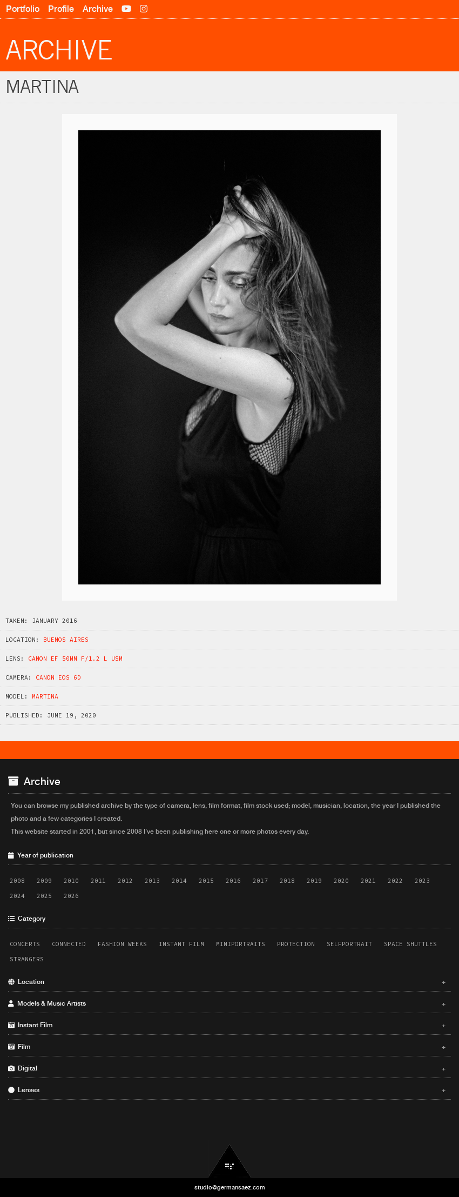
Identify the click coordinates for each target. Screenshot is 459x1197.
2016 (233, 881)
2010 (71, 881)
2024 (17, 896)
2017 (260, 881)
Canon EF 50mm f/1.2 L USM (75, 658)
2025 (44, 896)
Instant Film (181, 944)
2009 (44, 881)
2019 (314, 881)
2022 (395, 881)
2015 (206, 881)
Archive (98, 9)
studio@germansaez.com (229, 1187)
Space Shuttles (410, 944)
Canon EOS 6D (58, 677)
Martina (45, 696)
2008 (17, 881)
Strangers (27, 959)
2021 (368, 881)
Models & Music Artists (227, 1003)
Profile (61, 9)
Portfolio (22, 9)
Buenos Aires (66, 639)
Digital (227, 1068)
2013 (152, 881)
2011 (98, 881)
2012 (125, 881)
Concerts (25, 944)
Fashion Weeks (122, 944)
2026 (71, 896)
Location (227, 982)
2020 (341, 881)
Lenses (227, 1090)
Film (227, 1046)
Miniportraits (240, 944)
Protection (296, 944)
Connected (69, 944)
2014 (179, 881)
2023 (422, 881)
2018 (287, 881)
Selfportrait (349, 944)
